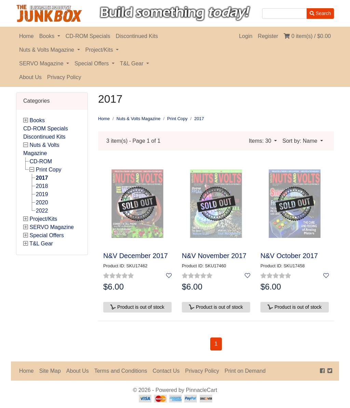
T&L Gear (132, 63)
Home (26, 36)
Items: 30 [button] (261, 141)
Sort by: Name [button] (300, 141)
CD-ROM (40, 161)
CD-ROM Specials (88, 36)
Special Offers (92, 63)
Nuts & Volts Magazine (47, 50)
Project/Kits (100, 50)
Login (245, 36)
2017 (42, 178)
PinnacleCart (201, 390)
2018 (42, 186)
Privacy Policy (64, 77)
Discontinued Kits (137, 36)
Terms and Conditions (120, 371)
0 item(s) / (307, 36)
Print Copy (49, 170)
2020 (42, 202)
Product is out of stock (137, 307)
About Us (30, 77)
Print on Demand (245, 371)
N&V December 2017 (135, 255)
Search (320, 13)
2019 (42, 194)
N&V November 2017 (214, 255)
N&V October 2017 (289, 255)
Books (47, 36)
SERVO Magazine (42, 63)
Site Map (50, 371)
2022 (42, 211)
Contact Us (165, 371)
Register (268, 36)
